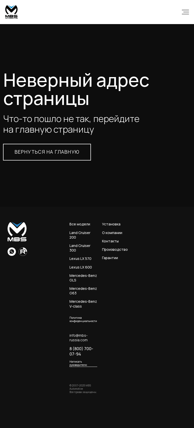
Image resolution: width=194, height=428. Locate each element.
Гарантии (110, 258)
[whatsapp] (12, 254)
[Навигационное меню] (185, 12)
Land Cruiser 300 (79, 248)
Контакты (110, 241)
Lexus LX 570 (80, 258)
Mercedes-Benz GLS (83, 277)
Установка (111, 224)
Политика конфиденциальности (83, 319)
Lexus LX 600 (80, 267)
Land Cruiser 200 (79, 235)
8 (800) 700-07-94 (81, 351)
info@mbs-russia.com (78, 337)
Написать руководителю (78, 363)
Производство (115, 249)
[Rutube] (23, 254)
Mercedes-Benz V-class (83, 303)
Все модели (79, 224)
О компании (112, 232)
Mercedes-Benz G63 (83, 290)
